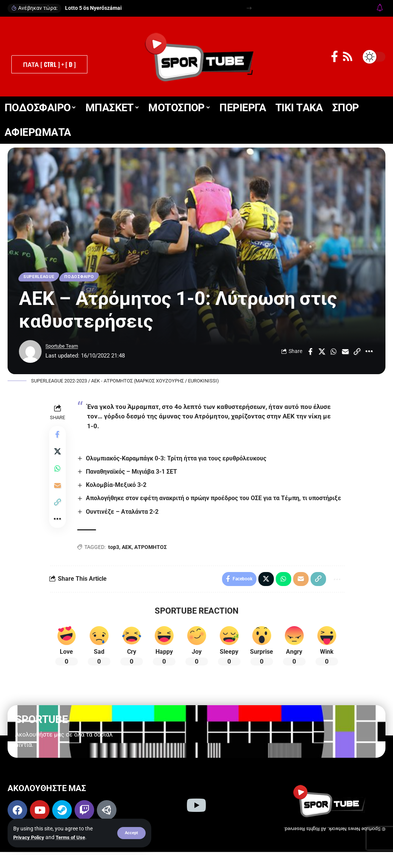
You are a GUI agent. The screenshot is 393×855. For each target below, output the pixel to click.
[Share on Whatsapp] (333, 353)
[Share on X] (322, 353)
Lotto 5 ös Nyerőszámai (93, 8)
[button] (131, 833)
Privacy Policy (30, 837)
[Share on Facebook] (310, 353)
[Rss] (347, 56)
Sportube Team (64, 347)
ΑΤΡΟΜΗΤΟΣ (152, 549)
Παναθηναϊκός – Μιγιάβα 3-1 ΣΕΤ (133, 473)
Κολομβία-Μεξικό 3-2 (117, 486)
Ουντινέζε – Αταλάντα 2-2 (123, 513)
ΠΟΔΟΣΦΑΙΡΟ (86, 277)
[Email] (345, 353)
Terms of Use (74, 837)
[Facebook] (334, 56)
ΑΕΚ (128, 549)
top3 (115, 549)
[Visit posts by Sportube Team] (30, 353)
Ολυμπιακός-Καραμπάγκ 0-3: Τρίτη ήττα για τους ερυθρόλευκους (177, 459)
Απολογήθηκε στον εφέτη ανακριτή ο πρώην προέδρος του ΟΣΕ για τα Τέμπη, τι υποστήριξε (215, 500)
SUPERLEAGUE (41, 277)
